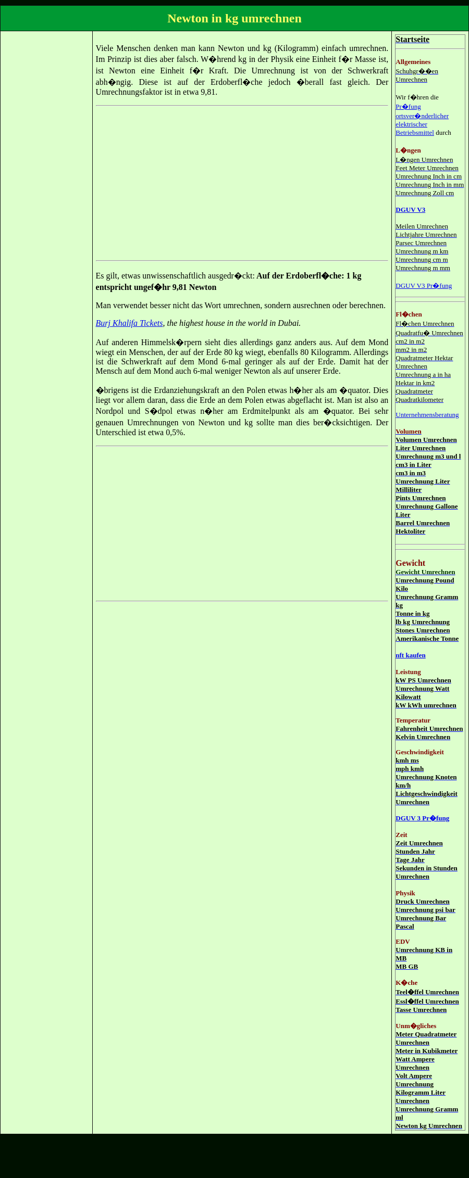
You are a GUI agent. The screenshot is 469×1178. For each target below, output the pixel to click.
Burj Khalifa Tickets (129, 323)
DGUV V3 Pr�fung (424, 285)
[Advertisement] (45, 190)
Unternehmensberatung (427, 415)
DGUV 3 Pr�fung (422, 818)
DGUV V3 (410, 209)
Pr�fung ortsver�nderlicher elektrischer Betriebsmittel (422, 119)
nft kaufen (410, 655)
